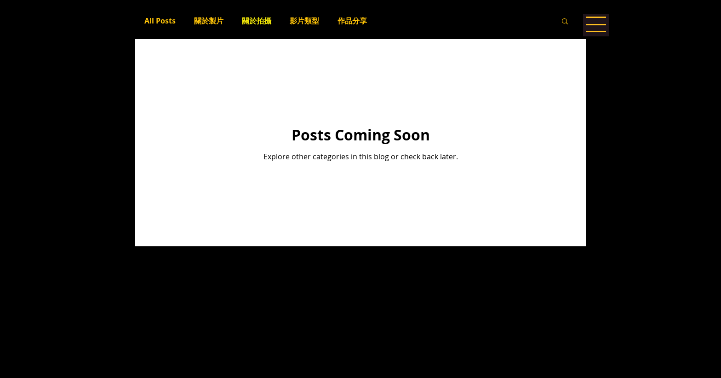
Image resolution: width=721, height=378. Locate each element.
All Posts (160, 21)
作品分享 (352, 21)
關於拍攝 (256, 21)
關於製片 (208, 21)
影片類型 (304, 21)
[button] (565, 22)
